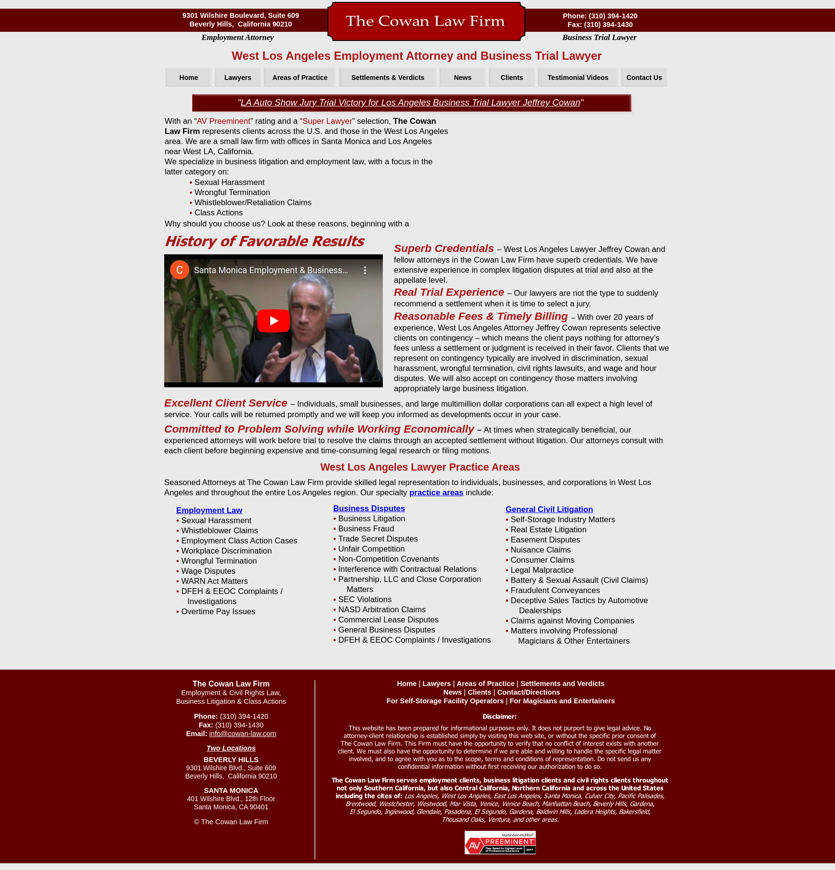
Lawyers (437, 683)
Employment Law (209, 510)
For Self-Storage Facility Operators (445, 701)
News (453, 692)
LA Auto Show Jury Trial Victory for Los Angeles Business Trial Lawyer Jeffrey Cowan (410, 102)
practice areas (436, 492)
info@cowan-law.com (242, 734)
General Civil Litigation (549, 509)
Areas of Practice (486, 683)
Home (407, 683)
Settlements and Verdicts (563, 683)
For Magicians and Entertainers (562, 701)
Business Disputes (369, 508)
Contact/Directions (529, 692)
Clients (479, 692)
